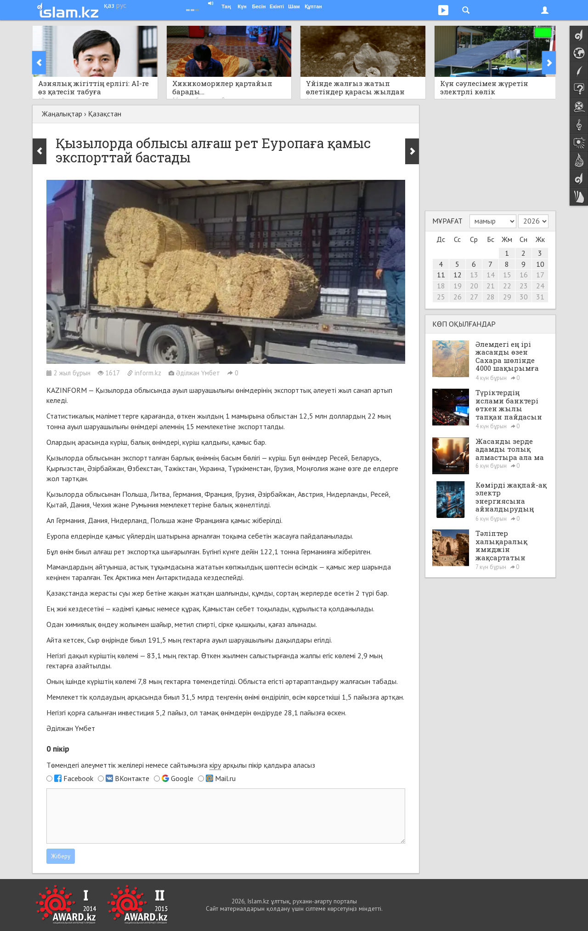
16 (524, 274)
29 (507, 296)
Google (182, 778)
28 (490, 296)
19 (457, 285)
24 (540, 285)
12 (457, 274)
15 (507, 274)
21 (490, 285)
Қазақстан (104, 113)
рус (121, 5)
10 (540, 264)
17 (540, 274)
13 (474, 274)
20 (474, 285)
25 (441, 296)
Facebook (78, 778)
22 (507, 285)
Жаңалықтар (62, 113)
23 (524, 285)
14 (490, 274)
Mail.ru (225, 778)
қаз (109, 5)
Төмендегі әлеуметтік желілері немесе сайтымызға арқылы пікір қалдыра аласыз (180, 765)
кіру (215, 765)
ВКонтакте (132, 778)
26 (457, 296)
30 (524, 296)
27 (474, 296)
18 (441, 285)
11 (441, 274)
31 (540, 296)
